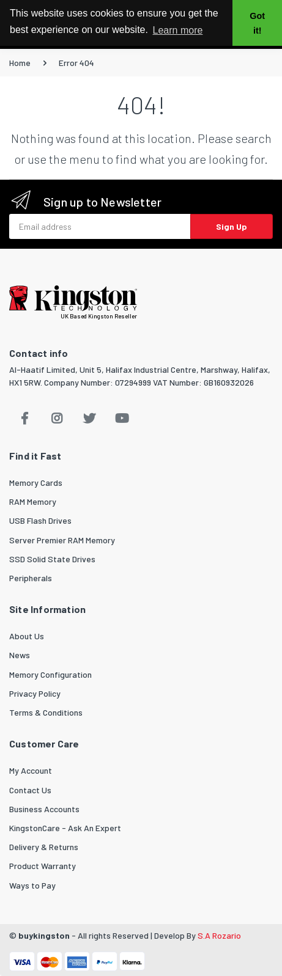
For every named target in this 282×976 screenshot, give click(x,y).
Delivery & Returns (43, 847)
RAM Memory (32, 501)
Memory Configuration (50, 674)
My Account (30, 770)
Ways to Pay (32, 885)
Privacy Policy (35, 693)
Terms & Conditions (46, 712)
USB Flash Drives (40, 520)
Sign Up (231, 226)
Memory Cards (35, 482)
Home (20, 62)
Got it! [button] (257, 23)
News (19, 655)
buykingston (44, 935)
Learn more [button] (178, 30)
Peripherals (30, 578)
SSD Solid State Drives (52, 559)
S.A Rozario (219, 935)
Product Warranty (42, 865)
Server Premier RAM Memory (62, 540)
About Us (26, 636)
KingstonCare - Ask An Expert (65, 828)
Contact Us (30, 790)
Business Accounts (44, 809)
